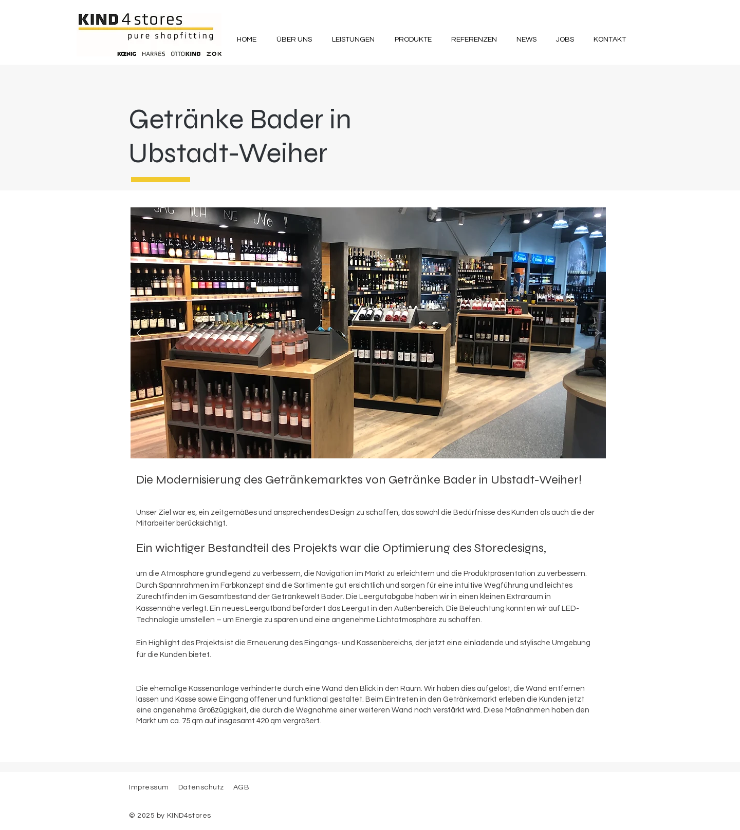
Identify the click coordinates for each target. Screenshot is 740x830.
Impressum (149, 787)
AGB (240, 787)
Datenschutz (202, 787)
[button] (294, 39)
